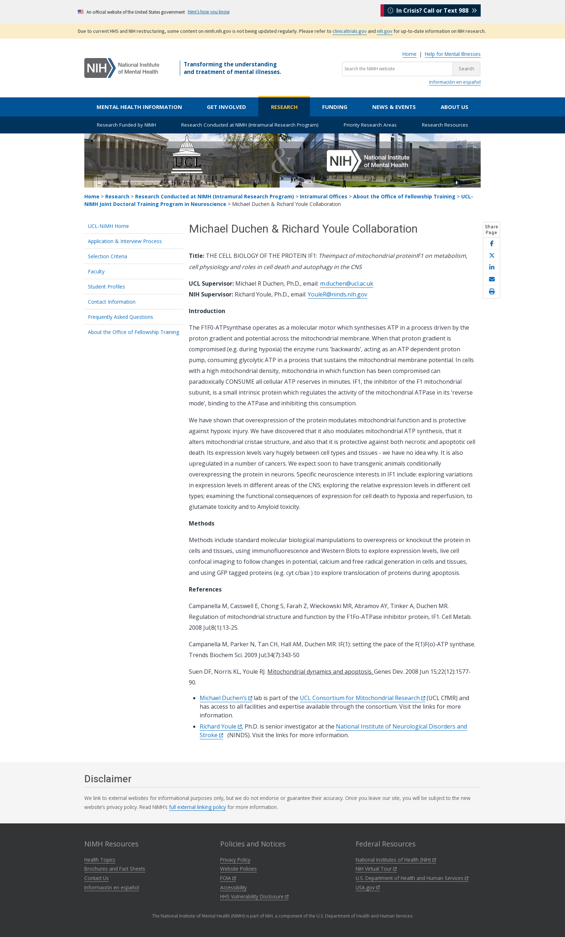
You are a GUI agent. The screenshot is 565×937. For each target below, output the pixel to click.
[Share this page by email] (491, 279)
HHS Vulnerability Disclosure (254, 896)
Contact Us (96, 878)
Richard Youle (221, 726)
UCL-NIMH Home (108, 226)
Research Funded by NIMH (126, 125)
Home (409, 53)
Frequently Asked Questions (120, 316)
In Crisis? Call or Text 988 (432, 12)
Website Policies (238, 868)
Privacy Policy (235, 859)
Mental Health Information (139, 106)
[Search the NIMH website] (397, 69)
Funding (334, 106)
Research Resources (445, 125)
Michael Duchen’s (226, 698)
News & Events (394, 106)
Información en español (455, 82)
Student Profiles (106, 286)
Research (284, 106)
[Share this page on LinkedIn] (491, 267)
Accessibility (233, 887)
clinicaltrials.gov (350, 31)
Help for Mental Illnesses (453, 53)
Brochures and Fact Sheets (114, 868)
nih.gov (384, 31)
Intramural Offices (323, 196)
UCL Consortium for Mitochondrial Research (362, 698)
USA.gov (368, 887)
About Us (454, 106)
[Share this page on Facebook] (491, 244)
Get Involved (226, 106)
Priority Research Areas (370, 125)
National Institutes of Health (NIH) (396, 859)
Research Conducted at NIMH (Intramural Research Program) (250, 125)
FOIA (228, 878)
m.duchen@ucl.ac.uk (346, 283)
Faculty (96, 271)
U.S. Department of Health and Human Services (412, 878)
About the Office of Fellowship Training (405, 196)
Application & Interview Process (125, 241)
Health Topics (99, 859)
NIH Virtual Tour (376, 868)
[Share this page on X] (491, 255)
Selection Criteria (107, 256)
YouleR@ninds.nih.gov (337, 294)
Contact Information (111, 301)
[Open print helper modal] (491, 291)
